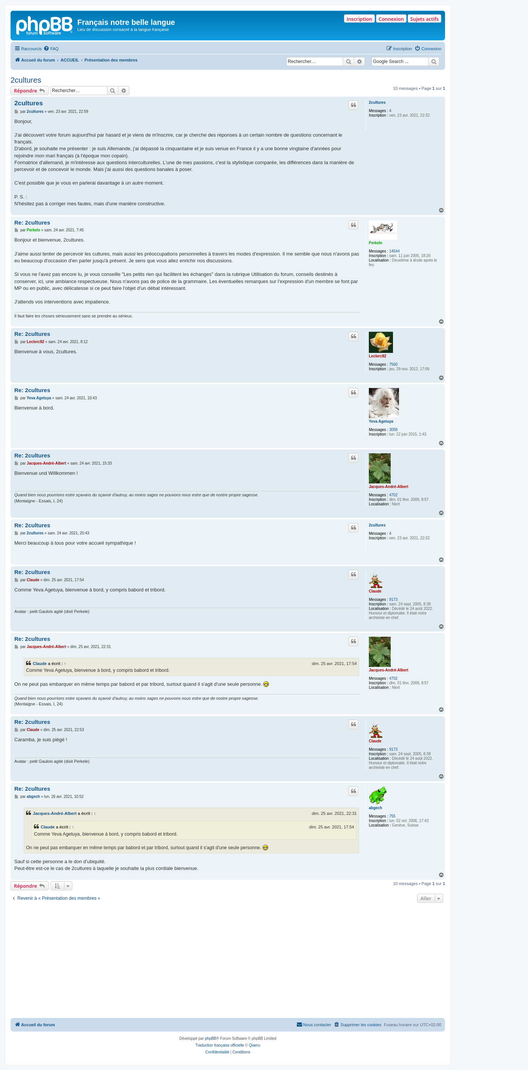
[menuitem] (50, 48)
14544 (394, 251)
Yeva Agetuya (381, 421)
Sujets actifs (424, 18)
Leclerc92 (377, 356)
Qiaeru (254, 1045)
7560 (393, 364)
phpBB (210, 1038)
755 (392, 816)
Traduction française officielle (219, 1045)
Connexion (391, 18)
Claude (375, 591)
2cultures (26, 80)
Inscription (359, 18)
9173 (393, 599)
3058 (393, 430)
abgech (375, 808)
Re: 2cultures (32, 222)
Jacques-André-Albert (388, 487)
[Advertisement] (228, 961)
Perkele (375, 243)
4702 (393, 495)
